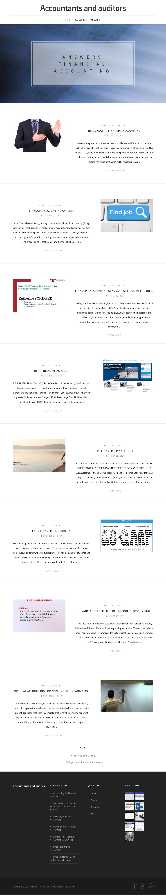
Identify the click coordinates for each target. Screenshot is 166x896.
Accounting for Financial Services (63, 796)
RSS (93, 815)
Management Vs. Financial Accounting (64, 829)
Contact (95, 801)
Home (68, 20)
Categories (81, 20)
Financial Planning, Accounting (60, 849)
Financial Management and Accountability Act (62, 859)
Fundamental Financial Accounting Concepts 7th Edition (62, 807)
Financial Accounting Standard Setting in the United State (114, 291)
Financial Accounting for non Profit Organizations (51, 692)
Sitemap (95, 808)
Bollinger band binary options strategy (84, 763)
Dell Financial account (51, 371)
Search (96, 20)
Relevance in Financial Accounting (114, 131)
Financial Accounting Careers (51, 211)
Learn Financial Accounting (52, 531)
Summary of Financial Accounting (62, 819)
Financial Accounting (113, 126)
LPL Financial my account (114, 452)
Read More (114, 171)
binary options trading (84, 756)
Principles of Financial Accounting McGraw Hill (62, 839)
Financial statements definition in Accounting (114, 612)
